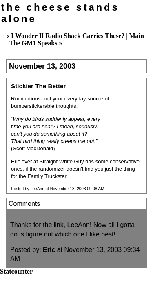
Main (136, 35)
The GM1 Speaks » (35, 43)
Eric (49, 249)
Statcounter (16, 271)
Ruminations (25, 99)
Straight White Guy (61, 161)
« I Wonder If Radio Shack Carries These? (65, 35)
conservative (125, 161)
